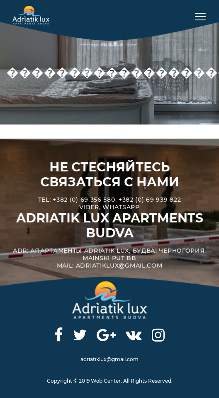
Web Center (106, 381)
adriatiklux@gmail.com (109, 359)
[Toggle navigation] (197, 16)
